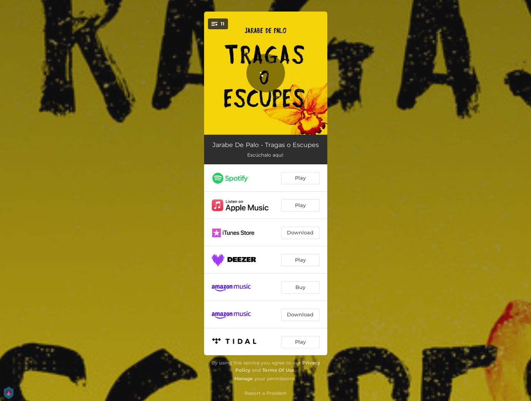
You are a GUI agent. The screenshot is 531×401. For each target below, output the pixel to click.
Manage (243, 378)
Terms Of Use (278, 370)
